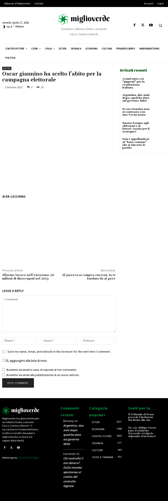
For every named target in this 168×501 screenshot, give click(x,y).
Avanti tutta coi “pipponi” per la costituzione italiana (133, 83)
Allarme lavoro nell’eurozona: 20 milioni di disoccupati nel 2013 (28, 277)
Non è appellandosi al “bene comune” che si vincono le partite (135, 143)
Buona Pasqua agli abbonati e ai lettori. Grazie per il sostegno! (135, 127)
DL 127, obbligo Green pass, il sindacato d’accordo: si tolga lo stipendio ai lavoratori (142, 432)
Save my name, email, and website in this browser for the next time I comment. (58, 351)
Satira (6, 68)
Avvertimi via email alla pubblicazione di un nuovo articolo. (43, 375)
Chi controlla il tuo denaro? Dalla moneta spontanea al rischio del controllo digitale (73, 472)
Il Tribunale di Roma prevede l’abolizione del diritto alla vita (141, 417)
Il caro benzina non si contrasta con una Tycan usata (135, 111)
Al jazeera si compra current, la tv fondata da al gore (89, 277)
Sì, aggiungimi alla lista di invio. (24, 360)
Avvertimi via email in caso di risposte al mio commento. (41, 369)
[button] (160, 25)
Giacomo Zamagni (28, 457)
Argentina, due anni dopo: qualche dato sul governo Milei (135, 97)
